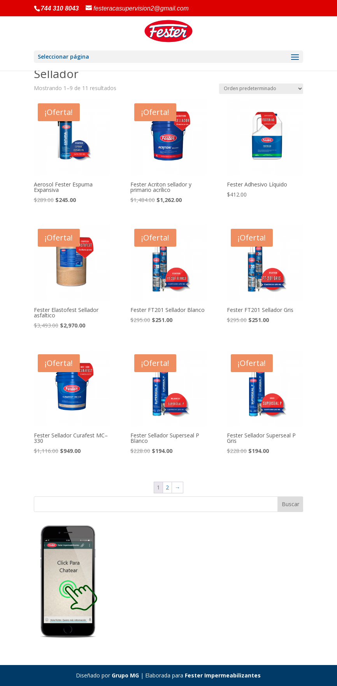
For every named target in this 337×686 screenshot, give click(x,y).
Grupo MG (125, 675)
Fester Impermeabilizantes (223, 675)
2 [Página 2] (167, 487)
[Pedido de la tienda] (261, 89)
